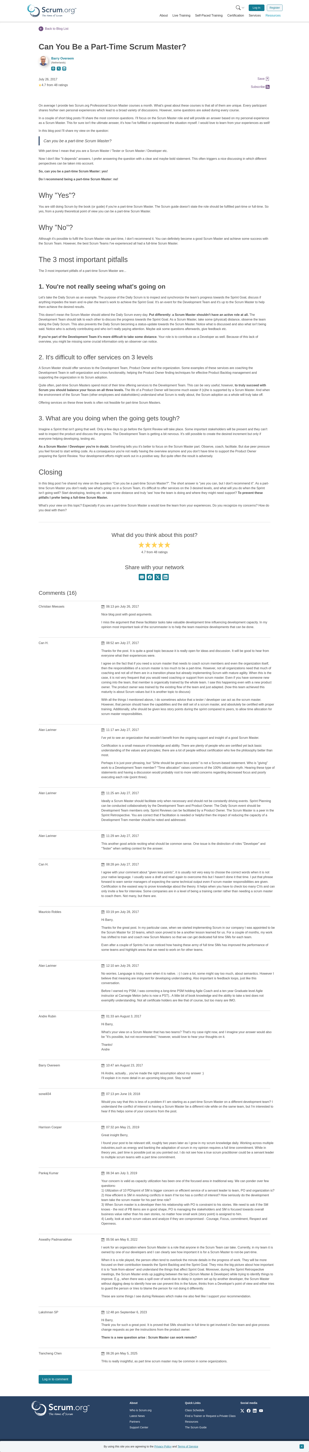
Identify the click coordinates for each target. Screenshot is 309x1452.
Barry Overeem (62, 58)
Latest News (137, 1416)
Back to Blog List (53, 28)
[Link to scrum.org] (242, 1410)
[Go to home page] (60, 1408)
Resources (191, 1421)
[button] (163, 16)
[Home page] (51, 11)
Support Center (139, 1427)
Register (275, 7)
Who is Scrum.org (141, 1410)
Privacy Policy (162, 1446)
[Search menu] (240, 7)
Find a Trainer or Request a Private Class (210, 1416)
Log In (256, 7)
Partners (135, 1421)
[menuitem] (240, 7)
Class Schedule (194, 1410)
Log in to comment (55, 1379)
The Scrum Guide (196, 1427)
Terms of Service (188, 1446)
